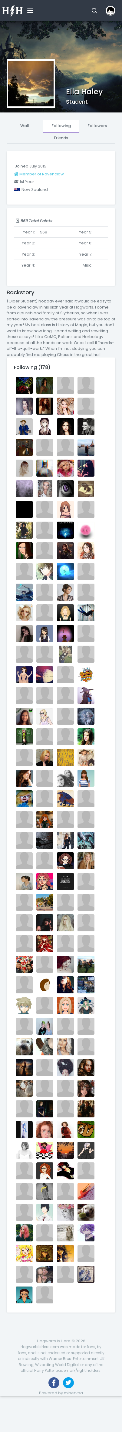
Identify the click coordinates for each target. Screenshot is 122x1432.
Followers (97, 126)
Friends (61, 138)
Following (61, 126)
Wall (24, 126)
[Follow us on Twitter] (68, 1382)
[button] (94, 10)
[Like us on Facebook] (53, 1382)
